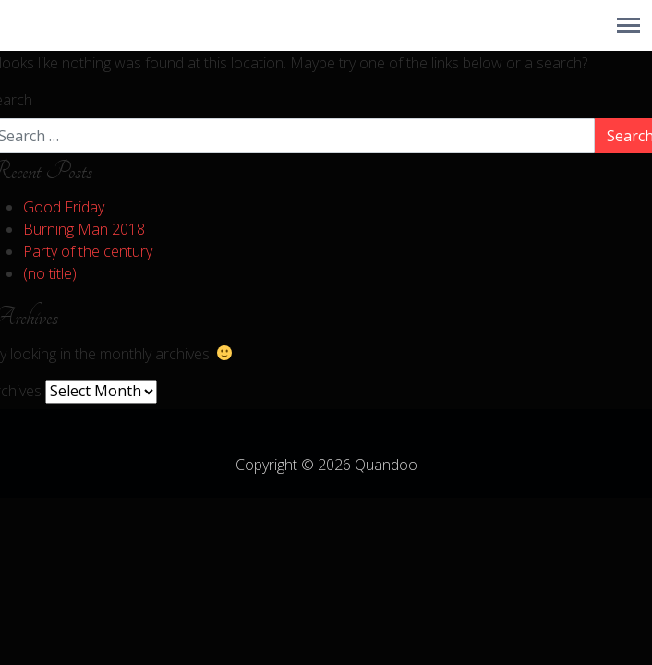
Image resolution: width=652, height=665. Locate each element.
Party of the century (87, 251)
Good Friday (63, 207)
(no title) (50, 273)
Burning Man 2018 (84, 229)
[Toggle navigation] (628, 25)
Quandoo (386, 464)
